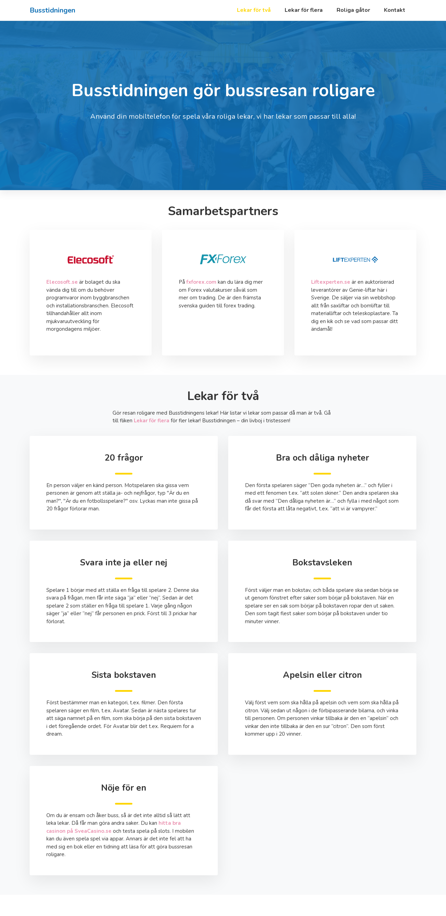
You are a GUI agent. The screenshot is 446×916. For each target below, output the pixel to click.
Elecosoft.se (62, 282)
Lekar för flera (304, 10)
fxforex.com (201, 282)
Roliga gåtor (353, 10)
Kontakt (394, 10)
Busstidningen (52, 10)
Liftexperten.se (330, 282)
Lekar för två (254, 10)
